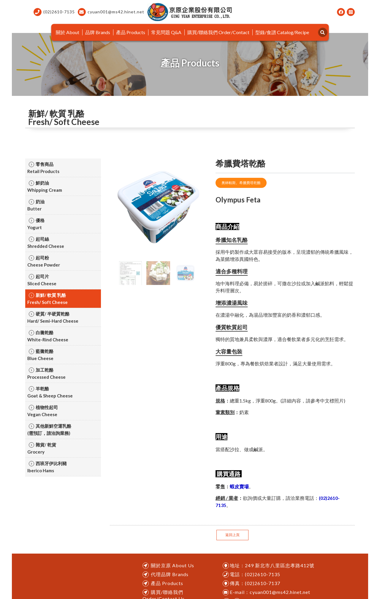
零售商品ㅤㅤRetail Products (43, 167)
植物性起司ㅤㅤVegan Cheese (42, 411)
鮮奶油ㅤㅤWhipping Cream (44, 186)
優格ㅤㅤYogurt (36, 224)
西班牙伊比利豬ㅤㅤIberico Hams (47, 467)
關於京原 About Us (172, 565)
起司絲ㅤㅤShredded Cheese (45, 242)
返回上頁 (232, 535)
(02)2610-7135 (54, 12)
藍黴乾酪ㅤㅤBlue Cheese (40, 354)
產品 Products (130, 32)
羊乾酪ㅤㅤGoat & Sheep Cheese (50, 392)
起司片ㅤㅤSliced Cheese (41, 280)
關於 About (67, 32)
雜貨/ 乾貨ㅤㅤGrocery (41, 448)
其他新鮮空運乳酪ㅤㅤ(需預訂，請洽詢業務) (49, 429)
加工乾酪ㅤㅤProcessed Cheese (46, 373)
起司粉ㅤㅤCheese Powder (43, 261)
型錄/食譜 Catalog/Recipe (282, 32)
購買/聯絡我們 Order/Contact (218, 32)
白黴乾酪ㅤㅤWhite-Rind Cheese (47, 336)
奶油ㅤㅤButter (36, 205)
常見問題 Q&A (166, 32)
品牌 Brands (97, 32)
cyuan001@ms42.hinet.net (111, 12)
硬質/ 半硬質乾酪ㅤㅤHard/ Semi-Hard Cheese (52, 317)
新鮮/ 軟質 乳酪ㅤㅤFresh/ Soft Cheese (47, 298)
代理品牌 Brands (170, 574)
